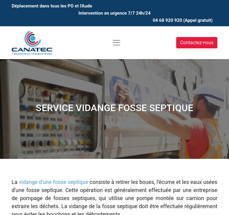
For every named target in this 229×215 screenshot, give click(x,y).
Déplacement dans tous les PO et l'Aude (52, 6)
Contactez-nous (196, 42)
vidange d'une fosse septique (53, 182)
